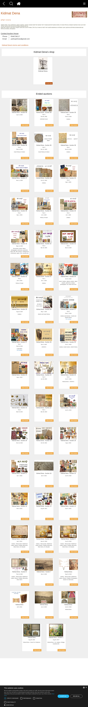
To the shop (49, 83)
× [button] (86, 687)
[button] (29, 705)
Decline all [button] (76, 696)
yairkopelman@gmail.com (20, 39)
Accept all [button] (63, 696)
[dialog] (44, 696)
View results (25, 125)
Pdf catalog (68, 319)
